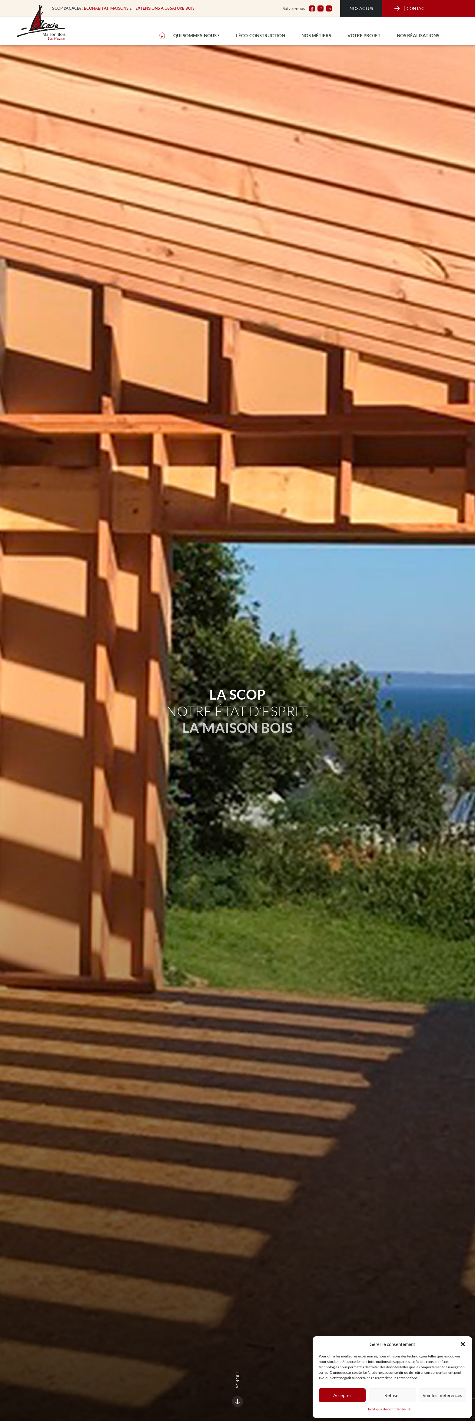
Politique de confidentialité (389, 1409)
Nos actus (361, 8)
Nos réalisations (418, 35)
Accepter (342, 1395)
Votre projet (363, 35)
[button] (463, 1344)
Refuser (392, 1395)
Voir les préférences (442, 1395)
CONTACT (415, 8)
